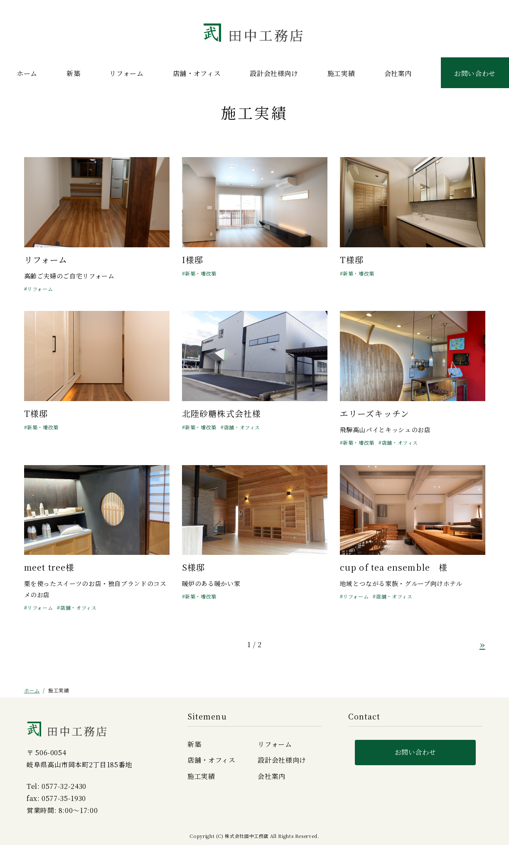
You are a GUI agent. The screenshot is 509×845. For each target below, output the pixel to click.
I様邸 (193, 260)
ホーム (27, 73)
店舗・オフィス (197, 73)
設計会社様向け (274, 73)
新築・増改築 (200, 273)
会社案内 (398, 73)
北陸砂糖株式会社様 (221, 413)
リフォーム (126, 73)
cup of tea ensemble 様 (394, 567)
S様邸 (193, 567)
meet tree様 (49, 567)
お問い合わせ (475, 73)
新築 (73, 73)
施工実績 (341, 73)
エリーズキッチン (375, 413)
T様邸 (352, 260)
